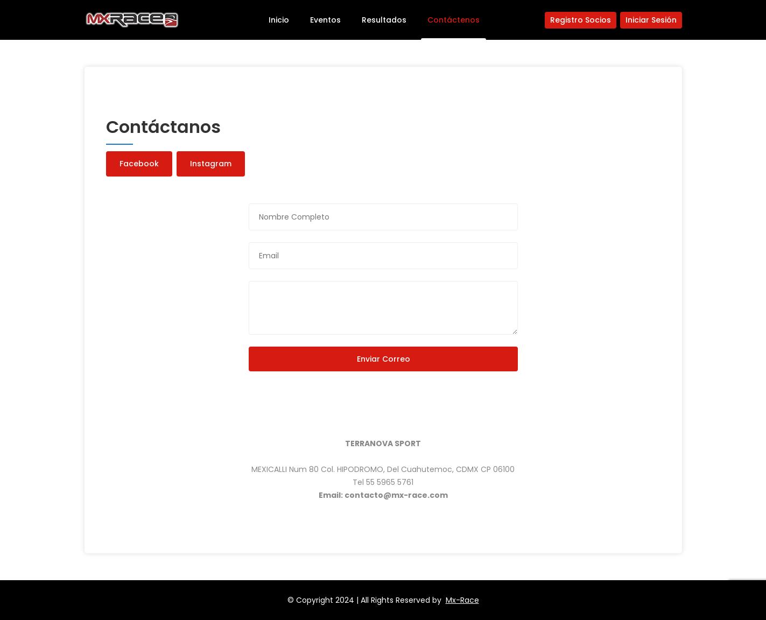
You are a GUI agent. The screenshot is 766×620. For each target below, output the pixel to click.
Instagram (210, 163)
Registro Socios (580, 20)
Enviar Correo (383, 359)
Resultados (384, 20)
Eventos (325, 20)
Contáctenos (453, 20)
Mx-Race (462, 600)
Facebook (139, 163)
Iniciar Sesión (651, 20)
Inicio (279, 20)
